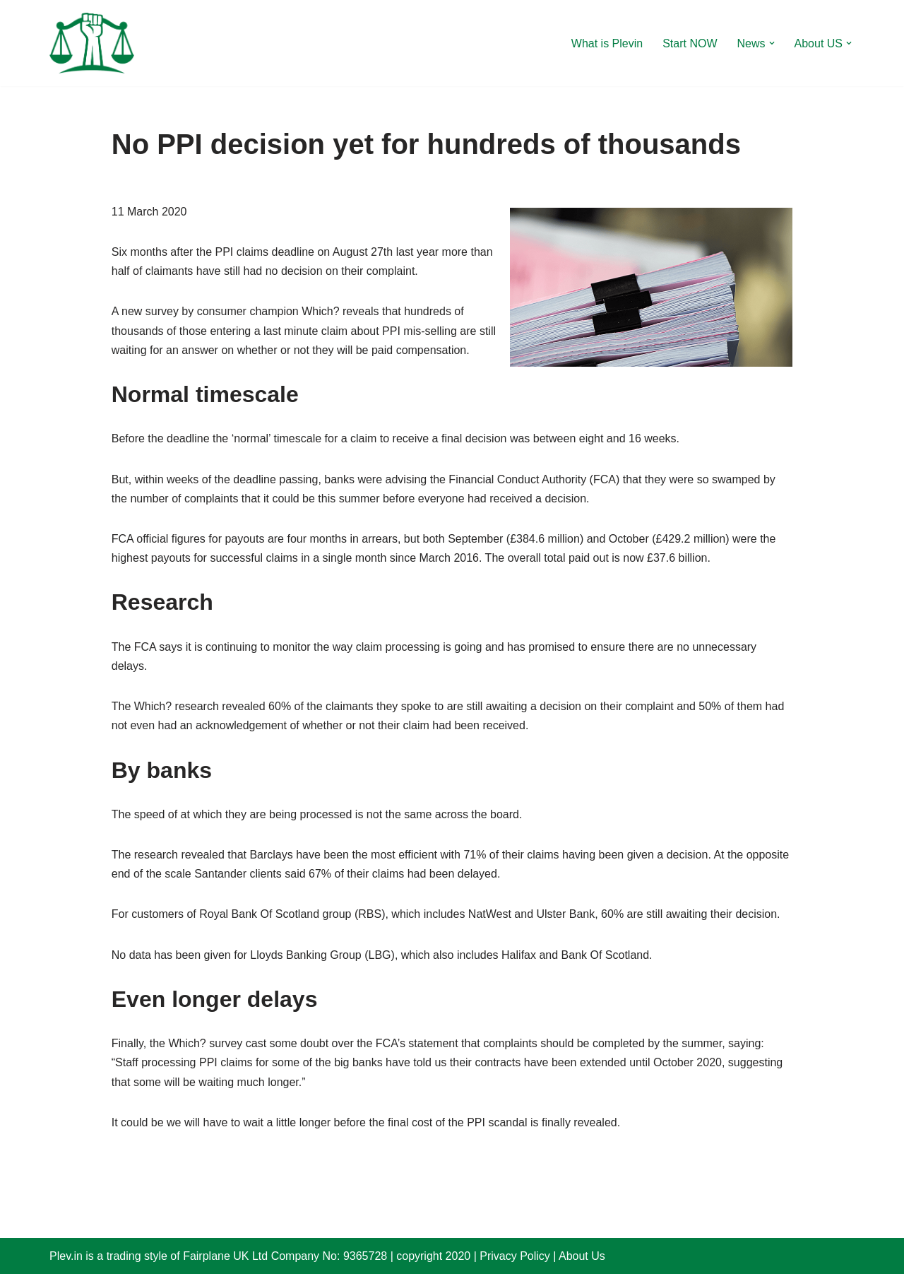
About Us (582, 1256)
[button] (772, 43)
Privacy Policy (515, 1256)
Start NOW (689, 43)
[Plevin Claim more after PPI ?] (91, 43)
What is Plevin (607, 43)
